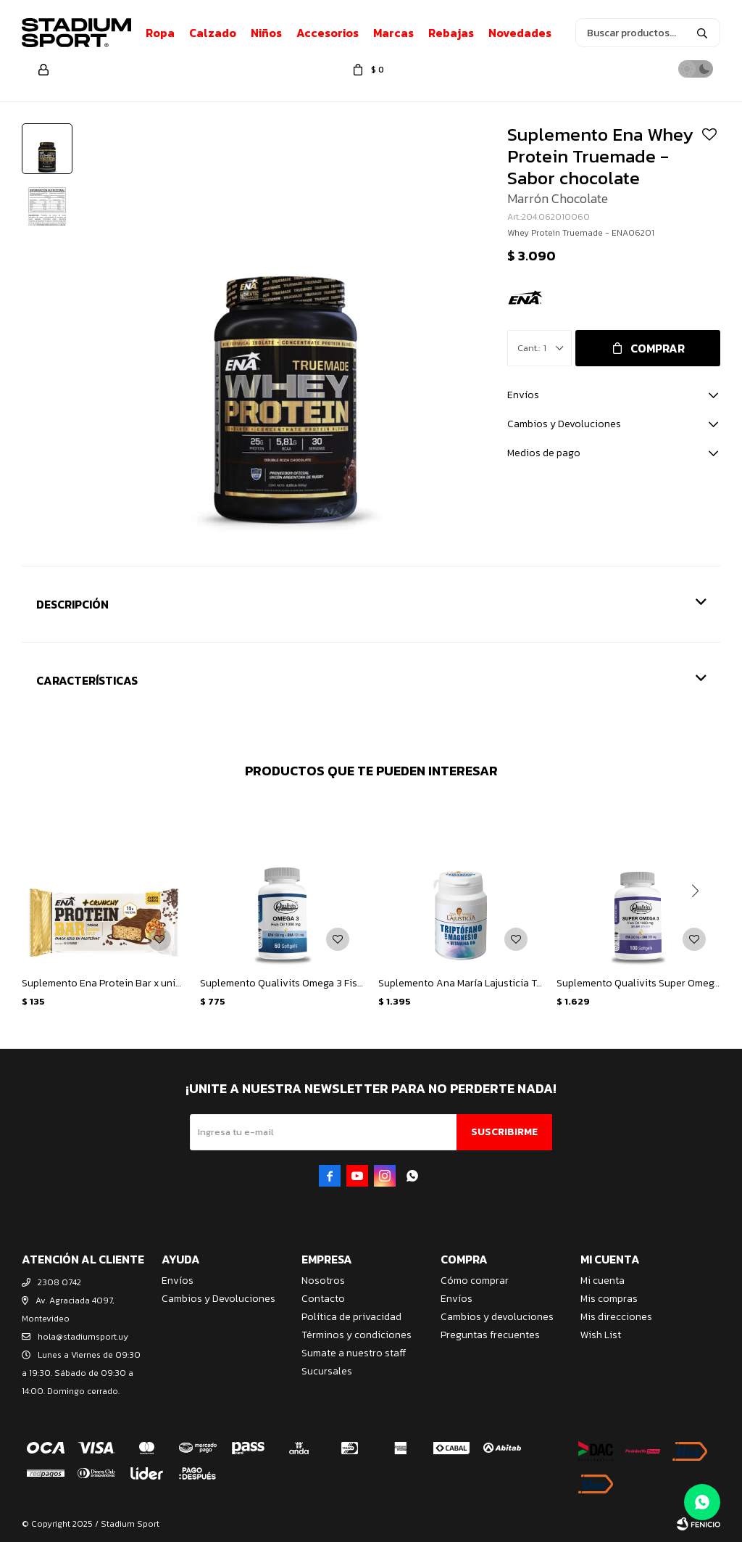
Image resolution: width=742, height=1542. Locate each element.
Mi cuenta (602, 1280)
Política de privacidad (351, 1316)
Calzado (212, 32)
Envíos (177, 1280)
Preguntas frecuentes (490, 1335)
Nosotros (323, 1280)
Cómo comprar (475, 1280)
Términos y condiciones (356, 1335)
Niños (266, 32)
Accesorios (327, 32)
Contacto (323, 1298)
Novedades (519, 32)
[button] (695, 891)
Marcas (393, 32)
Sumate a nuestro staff (353, 1353)
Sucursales (326, 1371)
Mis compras (609, 1298)
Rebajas (451, 32)
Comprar (657, 348)
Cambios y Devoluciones (218, 1298)
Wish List (600, 1335)
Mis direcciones (616, 1316)
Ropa (160, 32)
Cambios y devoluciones (497, 1316)
